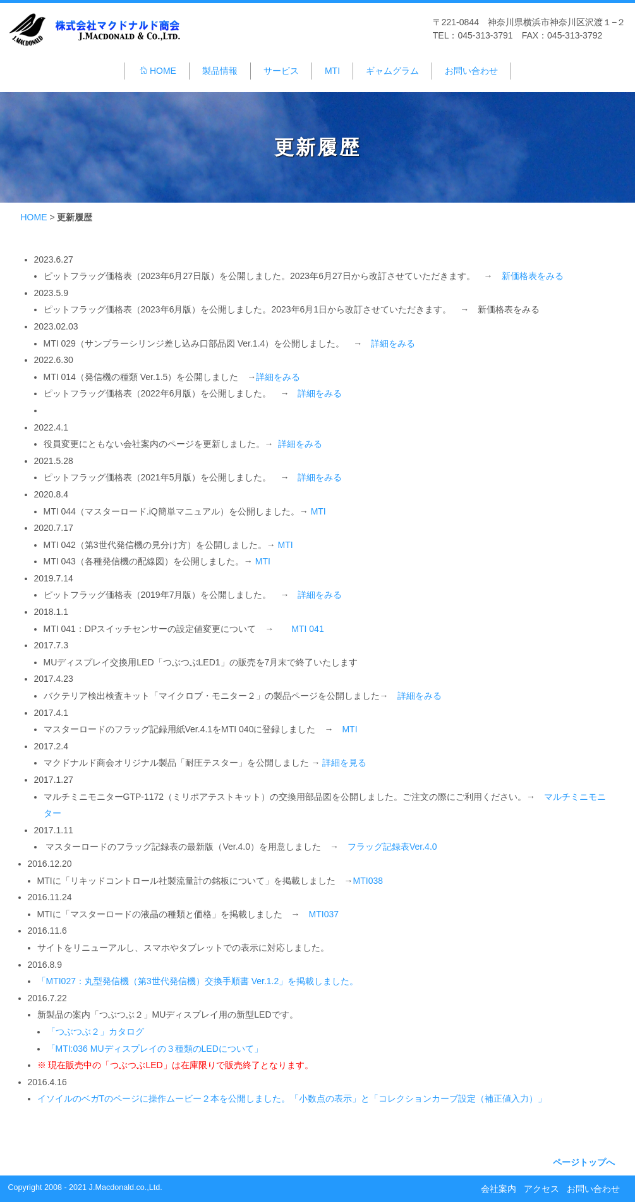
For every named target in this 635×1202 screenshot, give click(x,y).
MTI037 (324, 914)
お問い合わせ (471, 71)
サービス (281, 71)
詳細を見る (344, 763)
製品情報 (220, 71)
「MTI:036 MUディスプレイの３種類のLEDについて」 (155, 1049)
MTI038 (368, 881)
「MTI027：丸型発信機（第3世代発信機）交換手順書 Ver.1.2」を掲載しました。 (198, 981)
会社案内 (498, 1189)
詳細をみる (393, 343)
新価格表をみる (533, 276)
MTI (332, 71)
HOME (157, 71)
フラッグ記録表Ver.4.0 (392, 847)
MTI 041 (307, 629)
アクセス (541, 1189)
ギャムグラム (392, 71)
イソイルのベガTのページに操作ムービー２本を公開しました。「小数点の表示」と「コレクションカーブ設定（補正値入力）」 (292, 1098)
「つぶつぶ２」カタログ (95, 1031)
